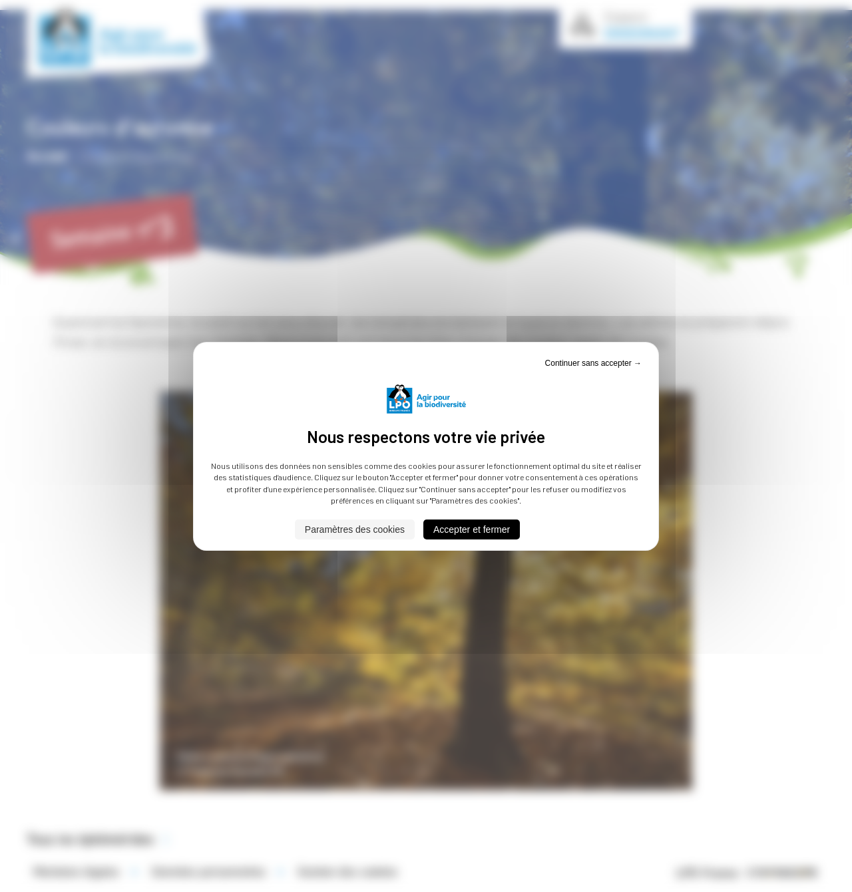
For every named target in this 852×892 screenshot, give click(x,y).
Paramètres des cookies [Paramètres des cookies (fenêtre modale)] (355, 529)
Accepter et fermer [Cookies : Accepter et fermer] (471, 529)
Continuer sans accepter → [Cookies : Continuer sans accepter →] (593, 362)
